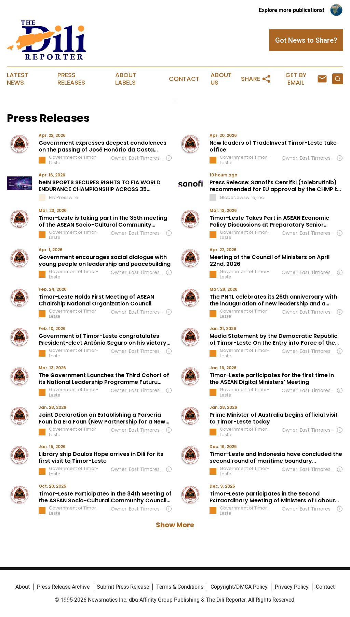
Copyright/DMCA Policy (239, 587)
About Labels (125, 78)
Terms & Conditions (179, 587)
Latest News (17, 78)
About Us (221, 78)
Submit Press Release (123, 587)
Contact (184, 79)
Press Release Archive (63, 587)
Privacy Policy (292, 587)
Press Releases (71, 78)
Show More (175, 525)
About (22, 587)
